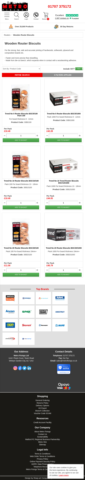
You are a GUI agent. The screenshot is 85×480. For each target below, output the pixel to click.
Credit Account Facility (43, 422)
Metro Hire (42, 442)
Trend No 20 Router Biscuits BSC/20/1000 (64, 248)
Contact (36, 19)
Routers (7, 35)
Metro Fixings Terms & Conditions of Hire (42, 469)
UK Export (42, 408)
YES (78, 69)
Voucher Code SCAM (42, 413)
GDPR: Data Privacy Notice (42, 464)
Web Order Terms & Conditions (42, 456)
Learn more (64, 475)
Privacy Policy (42, 459)
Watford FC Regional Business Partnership (42, 439)
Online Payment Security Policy (42, 461)
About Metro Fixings (42, 432)
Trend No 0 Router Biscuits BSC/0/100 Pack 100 (21, 115)
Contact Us (42, 434)
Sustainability (42, 437)
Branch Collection (42, 411)
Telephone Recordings (42, 467)
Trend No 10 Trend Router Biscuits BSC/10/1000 (64, 182)
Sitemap (42, 445)
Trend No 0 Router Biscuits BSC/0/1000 (64, 114)
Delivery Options (42, 405)
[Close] (81, 467)
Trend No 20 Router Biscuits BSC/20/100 (21, 248)
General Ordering (42, 400)
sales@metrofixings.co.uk (66, 361)
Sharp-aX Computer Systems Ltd (46, 478)
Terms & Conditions (42, 454)
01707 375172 (69, 355)
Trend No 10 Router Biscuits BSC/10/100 (21, 181)
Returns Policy (42, 403)
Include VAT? (69, 69)
